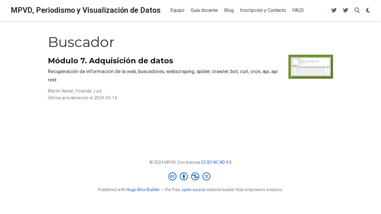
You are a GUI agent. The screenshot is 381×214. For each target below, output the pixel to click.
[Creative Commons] (190, 176)
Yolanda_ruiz (88, 91)
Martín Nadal (60, 91)
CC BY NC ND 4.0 (216, 162)
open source (194, 189)
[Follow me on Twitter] (334, 10)
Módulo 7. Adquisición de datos (110, 60)
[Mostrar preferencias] (368, 10)
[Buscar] (357, 10)
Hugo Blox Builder (143, 189)
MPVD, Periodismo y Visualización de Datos (86, 10)
